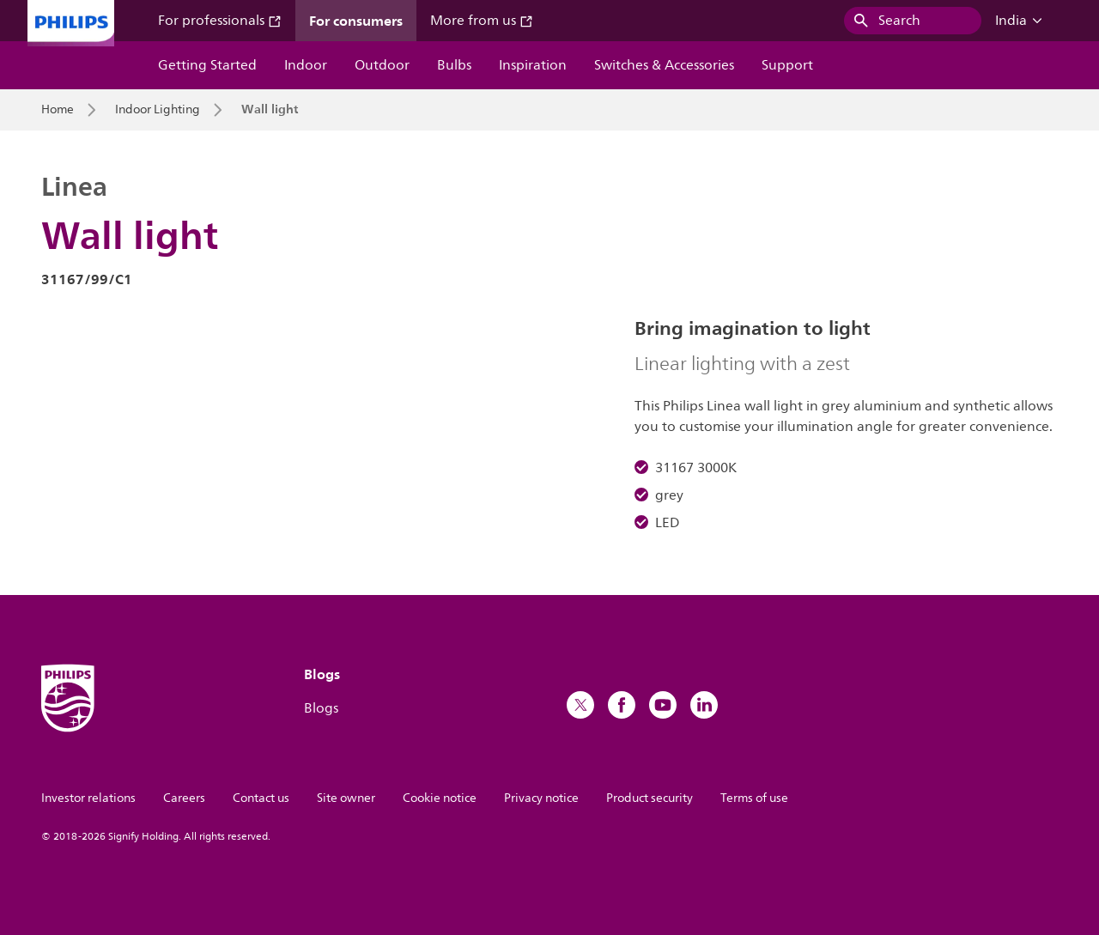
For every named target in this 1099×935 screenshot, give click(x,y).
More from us (481, 20)
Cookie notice (440, 798)
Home (57, 110)
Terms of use (754, 798)
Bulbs (454, 65)
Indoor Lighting (157, 110)
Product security (649, 798)
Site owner (346, 798)
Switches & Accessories (664, 65)
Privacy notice (541, 798)
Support (787, 65)
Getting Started (207, 65)
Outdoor (382, 65)
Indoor (305, 65)
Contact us (261, 798)
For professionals (220, 20)
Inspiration (533, 65)
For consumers (356, 20)
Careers (184, 798)
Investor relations (88, 798)
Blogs (321, 708)
